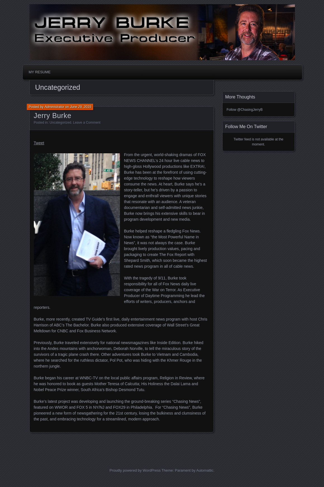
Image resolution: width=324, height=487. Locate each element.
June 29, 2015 (80, 107)
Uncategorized (60, 122)
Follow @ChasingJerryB (245, 110)
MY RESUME (40, 72)
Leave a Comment (86, 122)
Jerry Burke (53, 115)
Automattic (204, 470)
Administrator (54, 107)
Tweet (39, 143)
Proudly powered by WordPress (135, 470)
